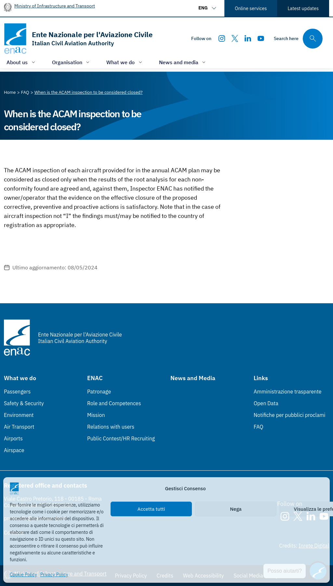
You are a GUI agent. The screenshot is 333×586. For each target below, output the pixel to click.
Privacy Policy (54, 575)
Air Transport (19, 426)
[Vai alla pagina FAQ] (25, 92)
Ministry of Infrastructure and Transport (54, 6)
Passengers (17, 391)
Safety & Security (24, 403)
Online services (251, 8)
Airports (13, 438)
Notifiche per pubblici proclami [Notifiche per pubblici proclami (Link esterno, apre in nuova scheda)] (289, 415)
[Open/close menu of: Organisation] (71, 62)
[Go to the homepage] (78, 38)
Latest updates (303, 8)
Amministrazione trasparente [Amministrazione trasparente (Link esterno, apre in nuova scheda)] (288, 391)
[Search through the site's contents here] (298, 39)
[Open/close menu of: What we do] (125, 62)
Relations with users (110, 426)
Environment (18, 415)
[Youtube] (261, 38)
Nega (235, 509)
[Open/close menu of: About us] (21, 62)
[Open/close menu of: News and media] (183, 62)
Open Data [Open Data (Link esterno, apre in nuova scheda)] (266, 403)
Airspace (14, 450)
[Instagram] (222, 38)
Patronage (99, 391)
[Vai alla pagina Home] (10, 92)
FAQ (258, 426)
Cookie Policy (23, 575)
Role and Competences (114, 403)
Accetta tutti (151, 509)
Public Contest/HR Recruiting (121, 438)
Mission (96, 415)
